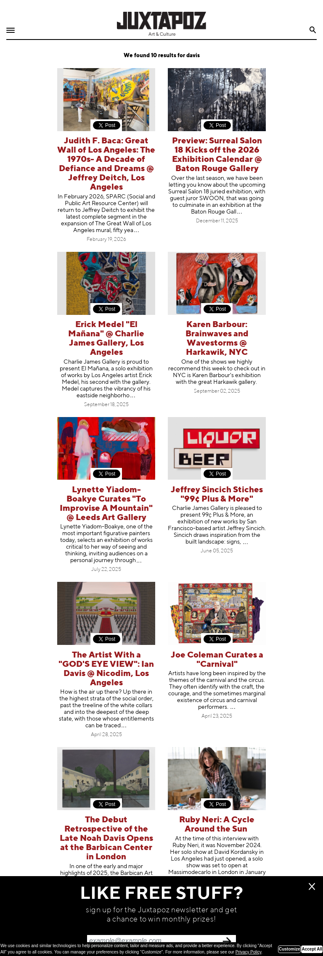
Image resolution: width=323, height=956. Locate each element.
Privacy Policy (249, 952)
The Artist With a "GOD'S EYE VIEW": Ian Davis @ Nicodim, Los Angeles (106, 669)
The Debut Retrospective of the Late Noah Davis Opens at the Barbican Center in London (106, 838)
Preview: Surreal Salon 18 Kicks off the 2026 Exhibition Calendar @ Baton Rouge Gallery (217, 155)
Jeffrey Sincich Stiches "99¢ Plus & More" (217, 495)
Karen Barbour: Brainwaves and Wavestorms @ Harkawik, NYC (217, 338)
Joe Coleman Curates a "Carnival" (217, 660)
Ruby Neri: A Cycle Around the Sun (216, 825)
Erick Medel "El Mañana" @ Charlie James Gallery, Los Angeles (106, 338)
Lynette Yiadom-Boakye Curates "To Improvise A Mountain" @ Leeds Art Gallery (106, 504)
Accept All (312, 949)
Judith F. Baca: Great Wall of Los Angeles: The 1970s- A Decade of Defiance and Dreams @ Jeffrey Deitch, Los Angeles (106, 164)
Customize (289, 949)
